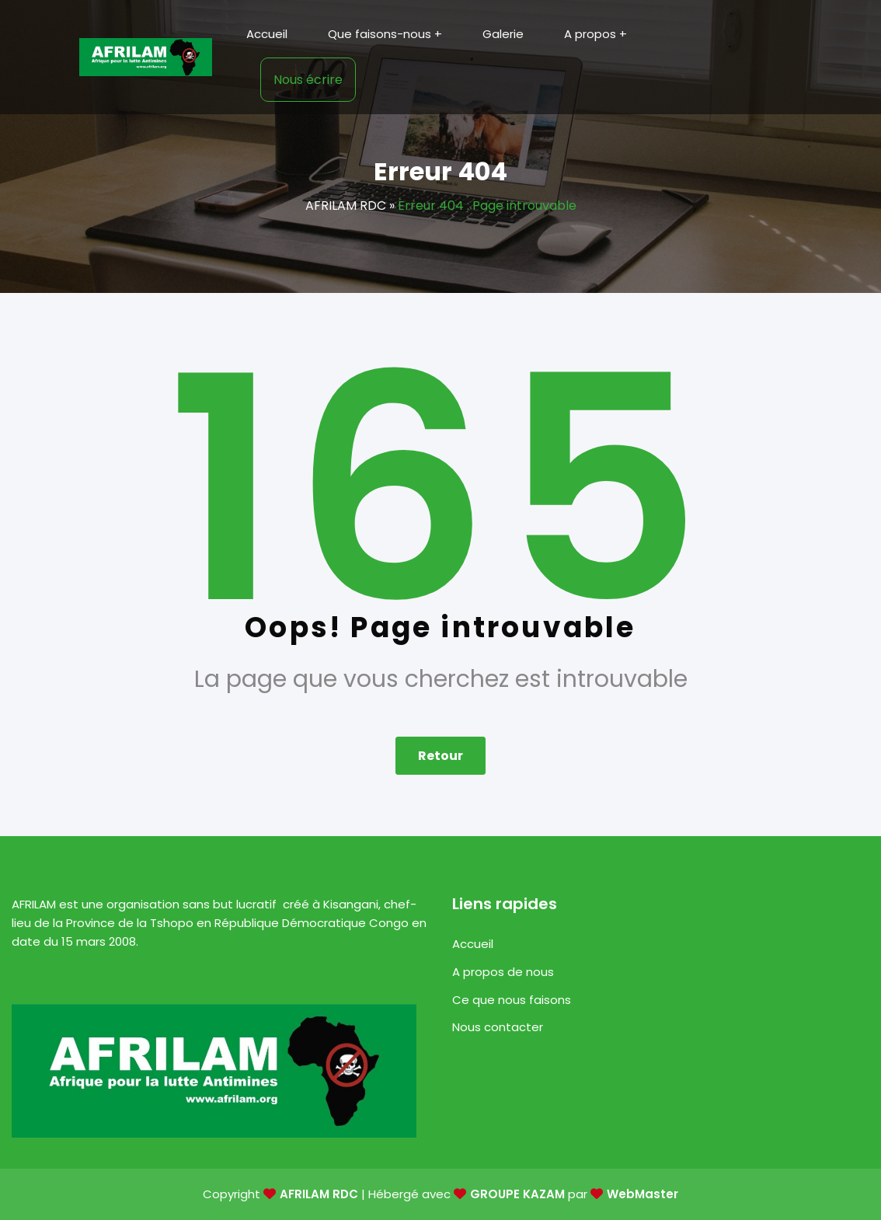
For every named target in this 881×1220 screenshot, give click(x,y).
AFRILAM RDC (345, 205)
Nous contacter (497, 1027)
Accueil (472, 944)
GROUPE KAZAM (517, 1194)
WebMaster (642, 1194)
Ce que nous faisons (511, 1000)
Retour (440, 756)
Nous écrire (308, 80)
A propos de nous (503, 972)
